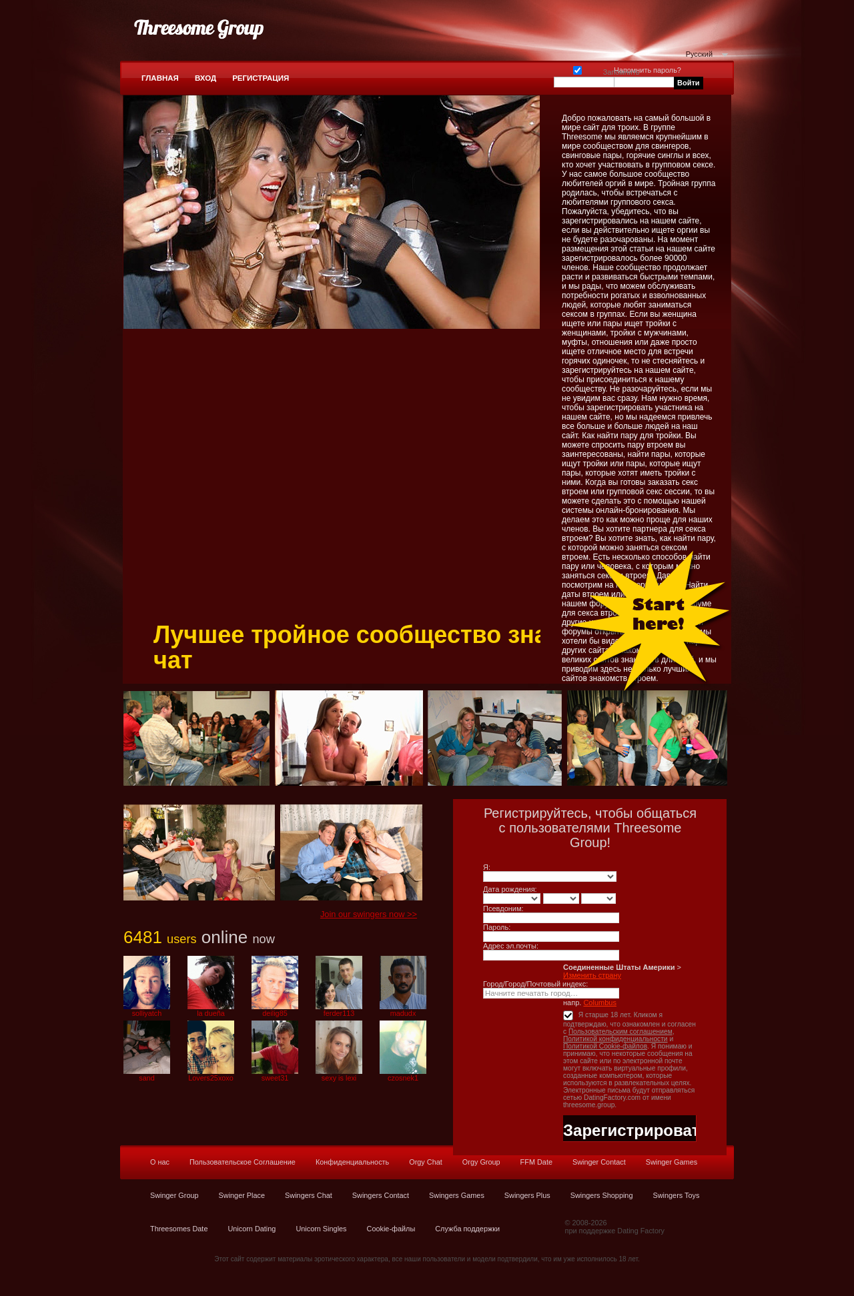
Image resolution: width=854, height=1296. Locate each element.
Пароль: (496, 927)
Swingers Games (456, 1195)
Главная (160, 78)
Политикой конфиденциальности (615, 1039)
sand (147, 1078)
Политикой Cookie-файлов (605, 1046)
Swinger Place (242, 1195)
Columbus (599, 1003)
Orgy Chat (425, 1162)
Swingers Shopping (601, 1195)
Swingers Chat (308, 1195)
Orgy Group (481, 1162)
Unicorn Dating (252, 1229)
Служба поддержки (467, 1229)
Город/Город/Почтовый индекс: (535, 984)
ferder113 (339, 1013)
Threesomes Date (178, 1229)
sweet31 (275, 1078)
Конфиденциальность (352, 1162)
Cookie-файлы (391, 1229)
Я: (486, 867)
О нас (159, 1162)
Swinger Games (671, 1162)
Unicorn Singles (321, 1229)
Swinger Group (174, 1195)
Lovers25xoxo (211, 1078)
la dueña (211, 1013)
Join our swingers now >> (368, 914)
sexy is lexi (339, 1078)
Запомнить (577, 69)
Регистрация (260, 78)
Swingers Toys (676, 1195)
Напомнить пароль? (647, 70)
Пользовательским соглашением (620, 1031)
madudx (403, 1013)
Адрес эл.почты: (510, 946)
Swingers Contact (380, 1195)
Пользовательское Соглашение (242, 1162)
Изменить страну (592, 975)
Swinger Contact (599, 1162)
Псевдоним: (503, 908)
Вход (205, 78)
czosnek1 (403, 1078)
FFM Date (536, 1162)
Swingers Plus (527, 1195)
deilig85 (275, 1013)
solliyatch (147, 1013)
